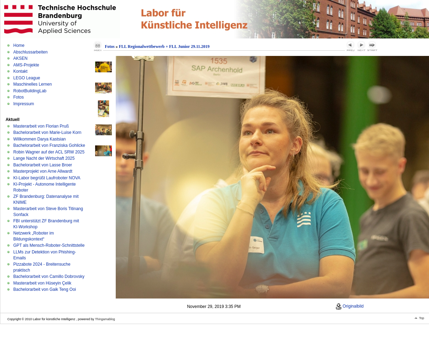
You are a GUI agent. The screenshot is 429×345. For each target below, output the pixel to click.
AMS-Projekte (26, 65)
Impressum (23, 103)
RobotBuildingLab (30, 90)
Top (421, 318)
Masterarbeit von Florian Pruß (41, 126)
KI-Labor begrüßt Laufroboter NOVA (46, 177)
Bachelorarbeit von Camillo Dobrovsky (48, 276)
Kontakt (20, 71)
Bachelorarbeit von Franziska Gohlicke (49, 145)
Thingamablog (105, 319)
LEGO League (26, 78)
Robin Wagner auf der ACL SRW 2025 (49, 152)
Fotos (18, 97)
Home (18, 45)
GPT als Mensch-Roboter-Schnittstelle (49, 245)
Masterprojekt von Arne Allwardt (42, 171)
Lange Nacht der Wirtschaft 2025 (43, 158)
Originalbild (350, 306)
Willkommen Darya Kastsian (39, 139)
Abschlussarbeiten (30, 52)
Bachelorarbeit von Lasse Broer (42, 165)
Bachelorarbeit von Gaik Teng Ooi (44, 289)
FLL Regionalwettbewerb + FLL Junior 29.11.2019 (164, 46)
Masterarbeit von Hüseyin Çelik (42, 283)
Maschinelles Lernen (32, 84)
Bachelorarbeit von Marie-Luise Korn (47, 132)
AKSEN (20, 58)
